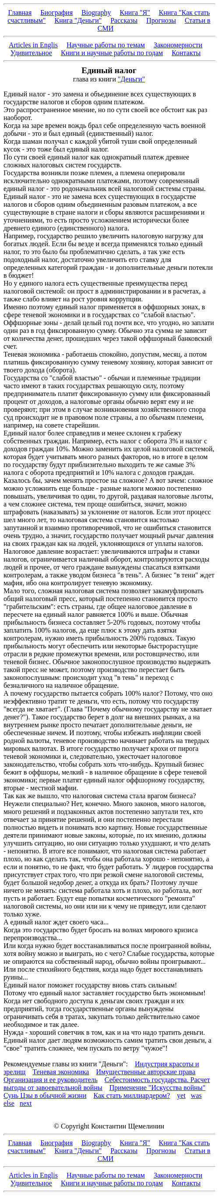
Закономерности (178, 45)
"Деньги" (131, 79)
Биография (56, 12)
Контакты (186, 53)
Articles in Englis (33, 45)
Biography (96, 12)
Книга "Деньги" (78, 20)
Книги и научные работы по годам (112, 53)
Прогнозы (161, 20)
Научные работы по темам (106, 45)
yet (181, 1095)
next (26, 1103)
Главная (20, 12)
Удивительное (31, 53)
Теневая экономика (60, 1072)
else (9, 1103)
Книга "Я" (135, 12)
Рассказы (123, 20)
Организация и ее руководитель (51, 1079)
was (196, 1095)
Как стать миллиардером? (131, 1095)
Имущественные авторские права (145, 1072)
